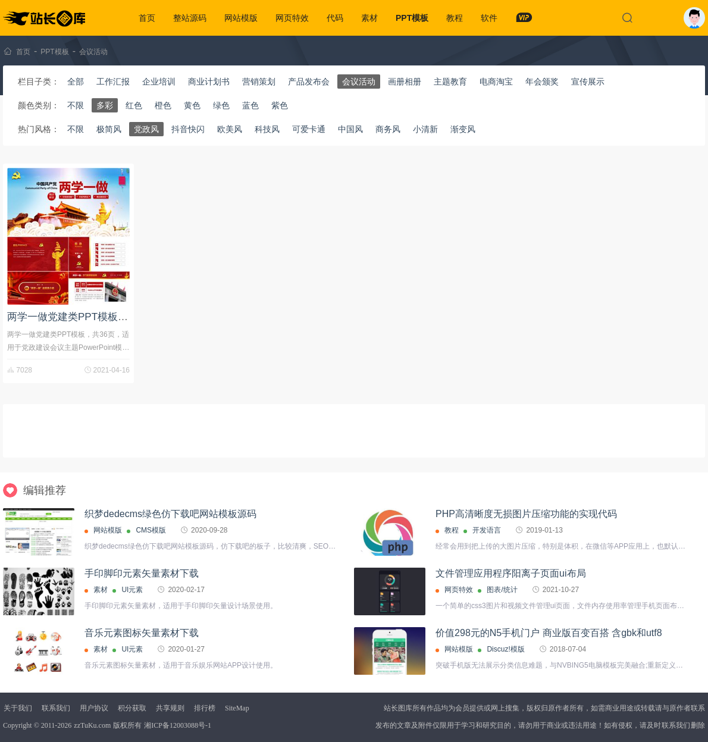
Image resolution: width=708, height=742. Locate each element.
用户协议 (94, 708)
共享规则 (170, 708)
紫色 (279, 105)
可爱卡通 (308, 129)
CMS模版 (151, 530)
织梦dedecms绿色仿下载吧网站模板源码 (170, 514)
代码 (335, 18)
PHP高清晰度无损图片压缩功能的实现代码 (526, 514)
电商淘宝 (496, 81)
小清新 (425, 129)
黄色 (192, 105)
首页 (147, 18)
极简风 (108, 129)
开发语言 (486, 530)
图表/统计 (502, 590)
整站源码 (189, 18)
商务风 (387, 129)
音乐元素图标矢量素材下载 (141, 633)
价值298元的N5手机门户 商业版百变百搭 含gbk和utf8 (549, 633)
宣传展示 (587, 81)
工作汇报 (113, 81)
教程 (454, 18)
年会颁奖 (542, 81)
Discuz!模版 (505, 649)
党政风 (146, 129)
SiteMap (237, 708)
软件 (489, 18)
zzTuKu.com (92, 725)
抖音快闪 (188, 129)
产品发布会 (309, 81)
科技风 (267, 129)
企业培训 (159, 81)
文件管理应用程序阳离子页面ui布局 (510, 573)
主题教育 (450, 81)
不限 (75, 105)
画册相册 (404, 81)
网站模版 (241, 18)
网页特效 (292, 18)
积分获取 (132, 708)
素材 (369, 18)
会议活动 (93, 52)
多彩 (104, 105)
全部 (75, 81)
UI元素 (132, 590)
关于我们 (18, 708)
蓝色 (250, 105)
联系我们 (56, 708)
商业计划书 (209, 81)
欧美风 (229, 129)
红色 (134, 105)
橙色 (163, 105)
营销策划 (258, 81)
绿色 (221, 105)
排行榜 (204, 708)
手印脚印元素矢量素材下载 (141, 573)
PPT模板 (412, 18)
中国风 (350, 129)
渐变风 (462, 129)
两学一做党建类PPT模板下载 (72, 317)
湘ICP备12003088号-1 (177, 725)
